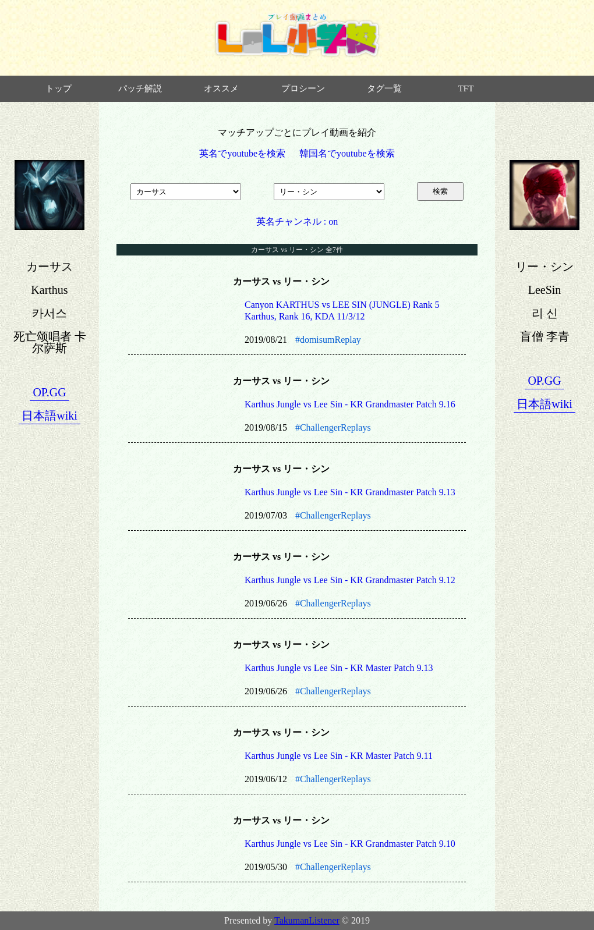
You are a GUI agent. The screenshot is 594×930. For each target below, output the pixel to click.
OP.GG (49, 392)
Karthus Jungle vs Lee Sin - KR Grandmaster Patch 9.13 (350, 492)
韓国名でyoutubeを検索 (347, 153)
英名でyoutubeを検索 (242, 153)
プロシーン (303, 88)
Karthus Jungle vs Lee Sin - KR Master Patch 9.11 (339, 756)
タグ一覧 (384, 88)
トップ (58, 88)
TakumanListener (307, 920)
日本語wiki (49, 415)
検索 (440, 191)
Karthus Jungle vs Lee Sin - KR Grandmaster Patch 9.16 (350, 404)
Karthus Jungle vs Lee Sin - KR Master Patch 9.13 (339, 668)
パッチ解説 (140, 88)
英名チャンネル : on (297, 221)
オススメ (221, 88)
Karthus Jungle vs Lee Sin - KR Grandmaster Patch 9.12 (350, 580)
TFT (466, 88)
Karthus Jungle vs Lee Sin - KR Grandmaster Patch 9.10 (350, 844)
